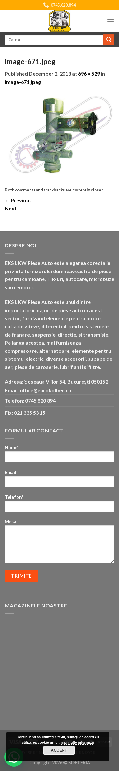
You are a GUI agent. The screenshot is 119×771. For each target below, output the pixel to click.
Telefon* (59, 505)
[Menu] (110, 21)
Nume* (59, 456)
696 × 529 (89, 73)
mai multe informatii (77, 742)
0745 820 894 (40, 401)
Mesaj (59, 543)
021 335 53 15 (29, 413)
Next (14, 208)
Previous (18, 200)
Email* (59, 481)
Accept (59, 750)
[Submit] (108, 39)
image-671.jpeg (23, 82)
